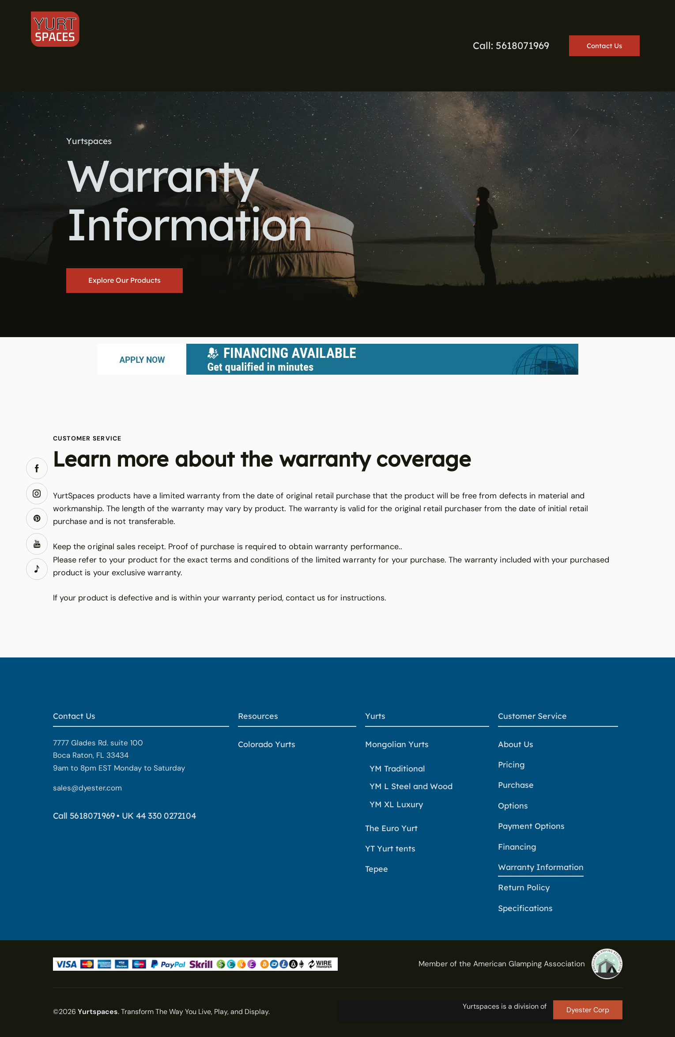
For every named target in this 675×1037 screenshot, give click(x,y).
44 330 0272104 (166, 815)
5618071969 (92, 815)
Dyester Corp (587, 1009)
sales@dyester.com (87, 788)
